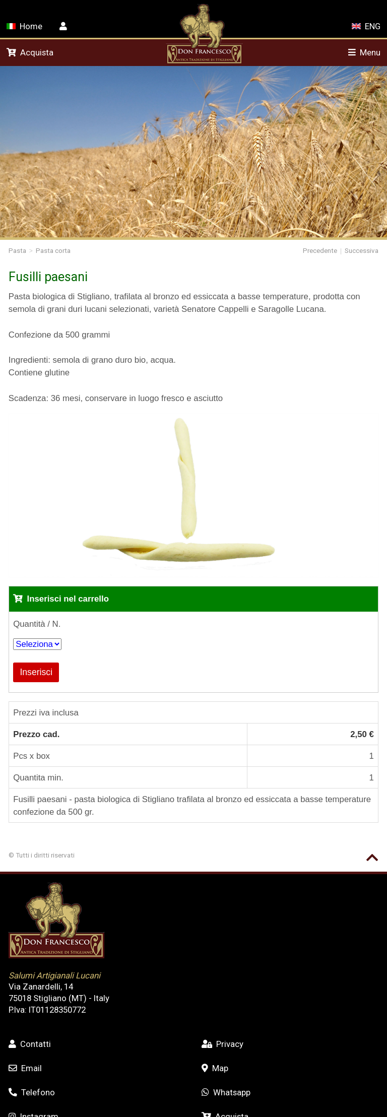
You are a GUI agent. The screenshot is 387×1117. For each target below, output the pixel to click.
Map (215, 1068)
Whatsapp (226, 1092)
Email (25, 1068)
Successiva (361, 250)
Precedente (320, 250)
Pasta (17, 250)
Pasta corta (53, 250)
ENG (366, 26)
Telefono (32, 1092)
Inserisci (36, 672)
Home (24, 26)
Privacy (222, 1044)
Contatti (30, 1044)
